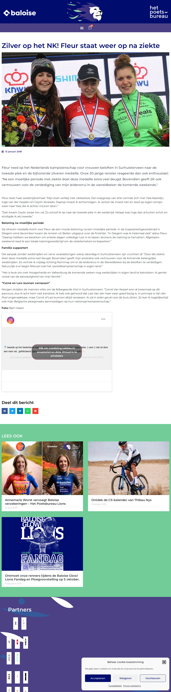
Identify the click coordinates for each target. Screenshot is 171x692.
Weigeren (125, 678)
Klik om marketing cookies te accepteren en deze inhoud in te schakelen (57, 352)
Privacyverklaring (132, 685)
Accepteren (98, 678)
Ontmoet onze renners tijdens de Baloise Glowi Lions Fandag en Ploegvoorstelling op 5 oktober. (42, 577)
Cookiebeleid (115, 685)
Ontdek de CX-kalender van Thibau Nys (121, 500)
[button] (164, 662)
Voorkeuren (152, 678)
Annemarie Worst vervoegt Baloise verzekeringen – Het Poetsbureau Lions (35, 502)
